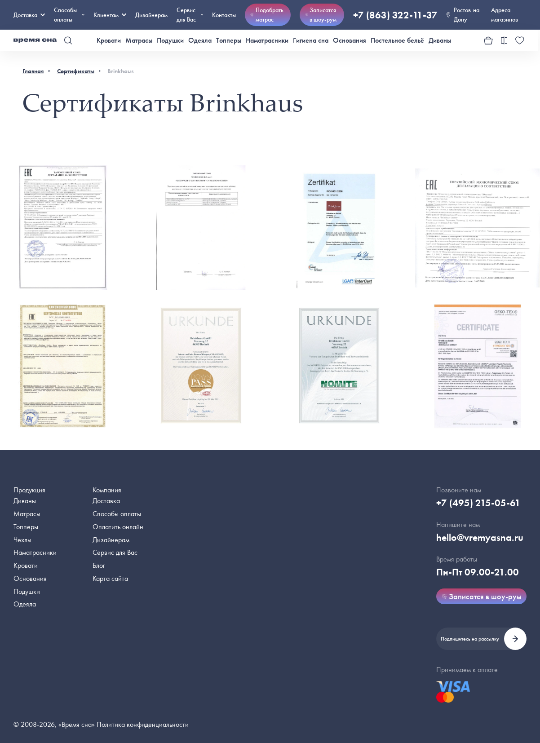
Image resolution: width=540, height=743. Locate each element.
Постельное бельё (397, 40)
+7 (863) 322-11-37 (395, 15)
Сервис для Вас (190, 14)
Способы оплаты (117, 513)
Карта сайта (110, 578)
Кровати (109, 40)
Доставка (29, 15)
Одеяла (200, 40)
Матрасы (138, 40)
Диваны (440, 40)
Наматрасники (267, 40)
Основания (349, 40)
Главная (33, 71)
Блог (99, 565)
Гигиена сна (310, 40)
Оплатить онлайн (118, 526)
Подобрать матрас (266, 14)
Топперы (228, 40)
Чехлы (22, 539)
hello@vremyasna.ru (479, 537)
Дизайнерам (151, 15)
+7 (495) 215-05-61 (478, 502)
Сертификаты (75, 71)
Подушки (170, 40)
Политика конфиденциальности (143, 724)
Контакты (224, 15)
